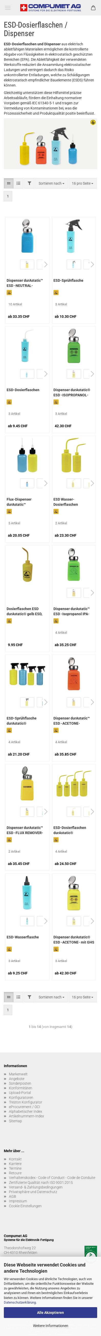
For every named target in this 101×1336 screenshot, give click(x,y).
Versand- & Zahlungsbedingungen (36, 1187)
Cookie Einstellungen (25, 1206)
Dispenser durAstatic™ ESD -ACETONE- (71, 720)
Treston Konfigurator (25, 1102)
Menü (7, 7)
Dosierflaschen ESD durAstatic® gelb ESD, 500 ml (24, 612)
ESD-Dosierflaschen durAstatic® (69, 830)
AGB (12, 1196)
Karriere (15, 1164)
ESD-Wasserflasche (23, 937)
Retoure (15, 1173)
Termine (15, 1168)
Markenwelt (18, 1074)
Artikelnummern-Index (26, 1116)
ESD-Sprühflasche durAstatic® (22, 720)
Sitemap (15, 1121)
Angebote (16, 1079)
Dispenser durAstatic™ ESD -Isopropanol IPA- (71, 611)
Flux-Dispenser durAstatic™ (19, 502)
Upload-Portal (20, 1093)
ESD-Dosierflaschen (23, 390)
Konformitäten (20, 1088)
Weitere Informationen (50, 1326)
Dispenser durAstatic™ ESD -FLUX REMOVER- (25, 830)
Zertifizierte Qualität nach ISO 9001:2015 (41, 1182)
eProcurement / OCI (24, 1107)
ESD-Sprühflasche (68, 280)
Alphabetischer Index (25, 1111)
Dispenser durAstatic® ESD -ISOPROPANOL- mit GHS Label (71, 393)
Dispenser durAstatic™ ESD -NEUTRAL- (25, 283)
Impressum (18, 1201)
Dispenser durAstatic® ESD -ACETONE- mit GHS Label (73, 940)
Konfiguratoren (21, 1097)
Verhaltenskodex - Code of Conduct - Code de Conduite (52, 1178)
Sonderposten (20, 1083)
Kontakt (15, 1159)
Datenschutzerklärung (20, 1302)
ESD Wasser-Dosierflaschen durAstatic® (65, 502)
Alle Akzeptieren (50, 1313)
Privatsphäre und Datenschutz (33, 1192)
